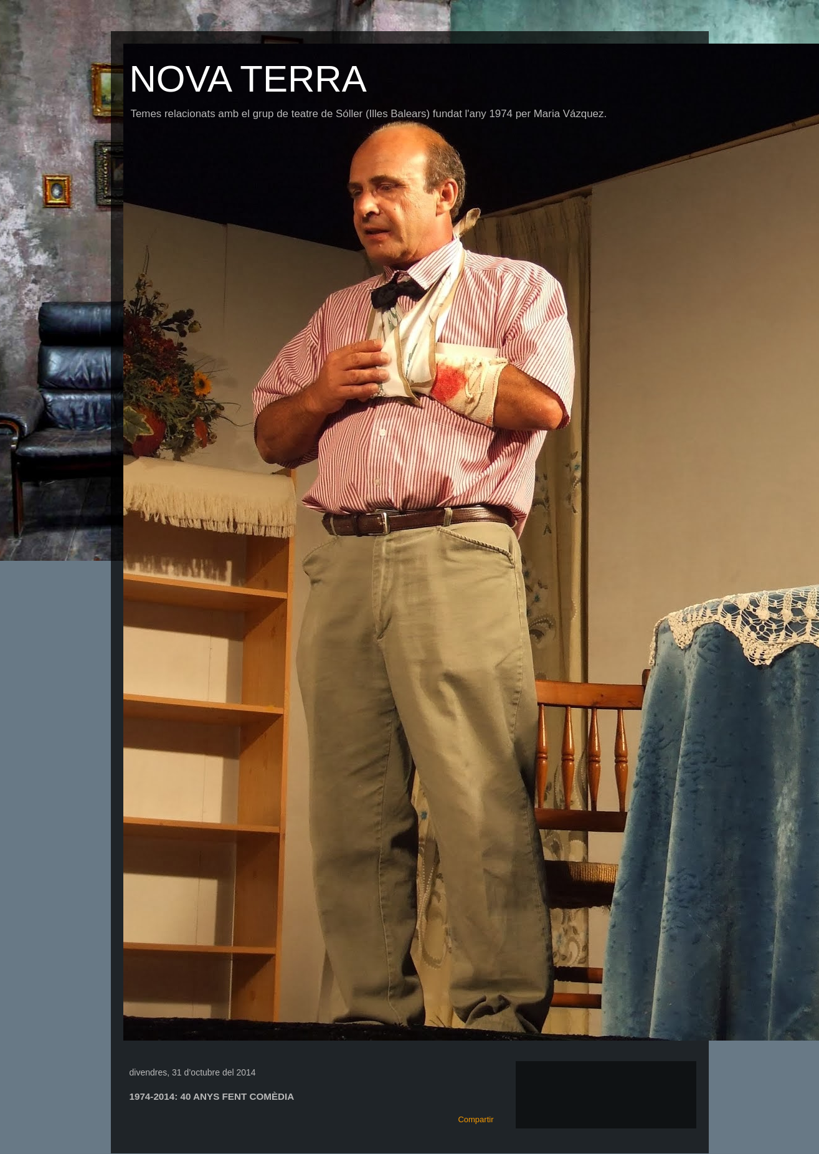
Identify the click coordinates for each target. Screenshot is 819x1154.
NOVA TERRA (248, 79)
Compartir (475, 1119)
